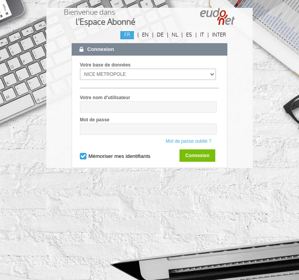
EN (145, 35)
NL (175, 35)
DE (160, 35)
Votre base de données (105, 65)
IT (202, 35)
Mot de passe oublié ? (188, 141)
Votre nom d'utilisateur (105, 97)
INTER (219, 35)
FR (127, 35)
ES (189, 35)
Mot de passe (94, 119)
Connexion (197, 155)
